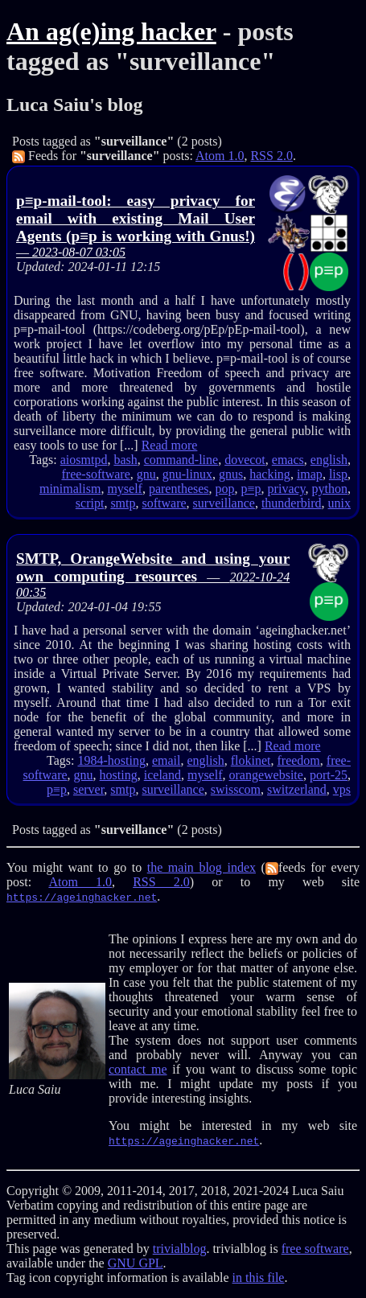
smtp (122, 503)
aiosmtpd (84, 459)
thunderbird (291, 503)
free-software (95, 474)
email (166, 760)
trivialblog (180, 1248)
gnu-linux (187, 474)
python (329, 488)
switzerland (297, 789)
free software (315, 1248)
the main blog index (201, 867)
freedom (299, 760)
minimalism (70, 488)
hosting (119, 775)
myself (124, 488)
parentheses (179, 488)
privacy (287, 488)
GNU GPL (135, 1263)
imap (310, 474)
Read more (170, 445)
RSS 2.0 (271, 155)
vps (342, 789)
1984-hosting (112, 760)
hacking (269, 474)
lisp (338, 474)
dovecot (244, 459)
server (88, 789)
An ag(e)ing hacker (111, 31)
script (90, 503)
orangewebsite (265, 775)
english (328, 459)
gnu (146, 474)
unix (339, 503)
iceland (162, 775)
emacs (288, 459)
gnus (231, 474)
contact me (138, 1069)
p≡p (251, 488)
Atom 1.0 (219, 155)
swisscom (236, 789)
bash (125, 459)
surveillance (224, 503)
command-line (181, 459)
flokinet (251, 760)
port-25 (328, 775)
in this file (258, 1277)
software (164, 503)
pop (225, 488)
